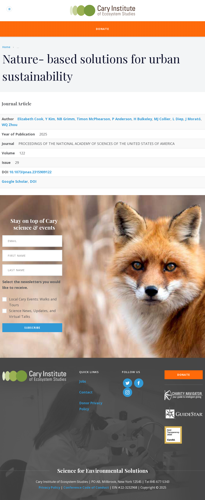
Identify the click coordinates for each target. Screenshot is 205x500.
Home (6, 47)
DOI (33, 181)
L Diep (177, 119)
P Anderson (122, 119)
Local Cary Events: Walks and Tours (33, 302)
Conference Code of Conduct (86, 487)
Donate (102, 29)
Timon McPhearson (93, 119)
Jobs (82, 381)
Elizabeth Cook (30, 119)
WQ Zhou (9, 124)
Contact (85, 392)
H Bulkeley (143, 119)
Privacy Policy (49, 487)
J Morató (193, 119)
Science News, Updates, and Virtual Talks (32, 313)
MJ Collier (162, 119)
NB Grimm (66, 119)
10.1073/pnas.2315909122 (30, 172)
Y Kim (50, 119)
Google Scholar (15, 181)
